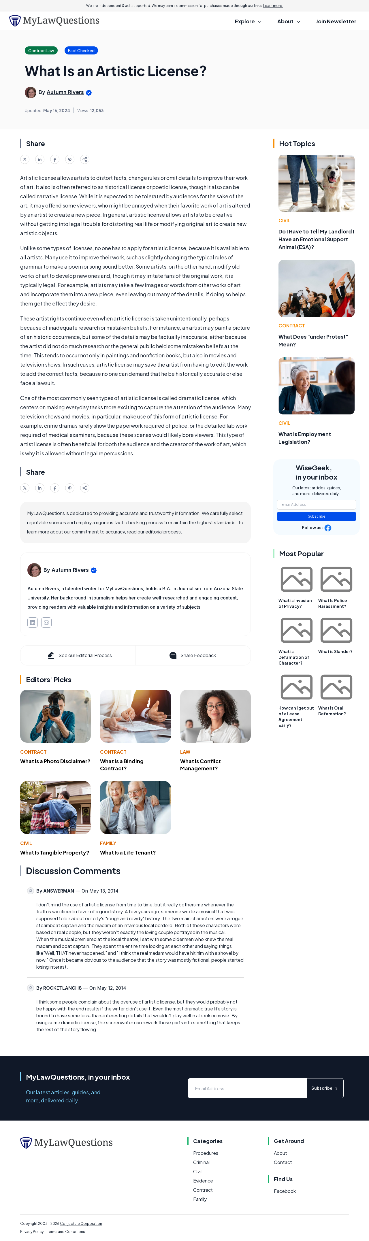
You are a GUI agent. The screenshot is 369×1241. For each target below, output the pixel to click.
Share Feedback (192, 655)
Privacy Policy (32, 1231)
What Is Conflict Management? (200, 765)
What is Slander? (335, 651)
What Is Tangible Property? (54, 852)
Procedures (205, 1153)
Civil (26, 843)
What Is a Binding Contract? (122, 765)
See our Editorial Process (79, 655)
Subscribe (316, 516)
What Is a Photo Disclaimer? (55, 761)
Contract (33, 752)
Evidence (203, 1181)
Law (185, 752)
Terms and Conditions (66, 1231)
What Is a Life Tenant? (128, 852)
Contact (283, 1162)
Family (108, 843)
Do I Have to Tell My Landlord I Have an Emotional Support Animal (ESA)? (316, 239)
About (280, 1153)
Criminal (201, 1162)
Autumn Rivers (65, 92)
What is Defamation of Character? (293, 657)
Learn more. (273, 5)
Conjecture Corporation (81, 1223)
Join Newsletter (336, 21)
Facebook (285, 1191)
